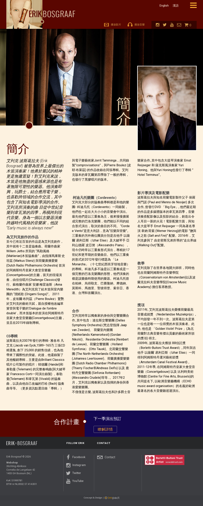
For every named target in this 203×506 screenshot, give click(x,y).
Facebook (75, 458)
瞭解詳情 (105, 429)
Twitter (73, 474)
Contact (106, 459)
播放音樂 (136, 24)
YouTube (74, 482)
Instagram (75, 466)
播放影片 (112, 24)
